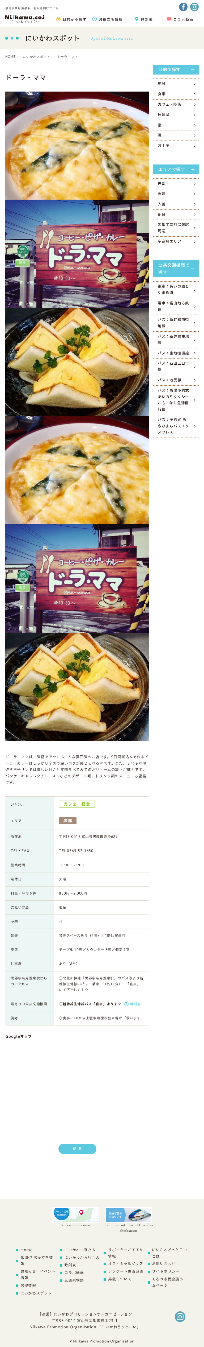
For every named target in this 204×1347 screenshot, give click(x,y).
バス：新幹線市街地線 (173, 323)
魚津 (162, 194)
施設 (162, 83)
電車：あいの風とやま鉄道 (173, 290)
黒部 (162, 183)
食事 (162, 94)
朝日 (162, 214)
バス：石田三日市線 (173, 366)
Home (26, 1250)
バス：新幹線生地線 (173, 340)
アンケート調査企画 (125, 1271)
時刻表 (135, 1004)
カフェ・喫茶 (169, 104)
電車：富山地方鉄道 (173, 306)
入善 (162, 204)
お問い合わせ (164, 1264)
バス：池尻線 (169, 380)
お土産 (163, 145)
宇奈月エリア (169, 241)
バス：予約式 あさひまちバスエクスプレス (173, 426)
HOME (10, 57)
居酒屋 (163, 115)
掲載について (120, 1279)
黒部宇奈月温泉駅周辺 (173, 228)
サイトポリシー (166, 1271)
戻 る (77, 1149)
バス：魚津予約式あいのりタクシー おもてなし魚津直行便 (173, 400)
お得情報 (28, 1285)
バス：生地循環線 (173, 353)
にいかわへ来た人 (80, 1250)
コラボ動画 (74, 1273)
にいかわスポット (36, 57)
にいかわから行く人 (82, 1257)
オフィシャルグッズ (125, 1264)
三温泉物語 (74, 1280)
